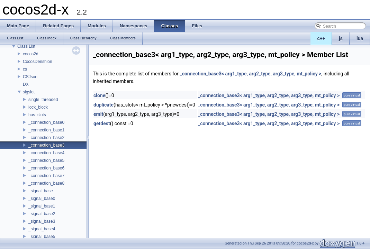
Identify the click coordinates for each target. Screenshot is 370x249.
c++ (321, 38)
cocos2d (30, 54)
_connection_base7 (46, 175)
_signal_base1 (41, 206)
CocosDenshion (37, 61)
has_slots (37, 114)
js (341, 38)
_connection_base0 (46, 122)
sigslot (29, 92)
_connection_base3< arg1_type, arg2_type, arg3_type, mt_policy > (250, 73)
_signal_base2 (41, 213)
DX (26, 84)
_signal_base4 (41, 229)
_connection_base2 (46, 137)
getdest (101, 123)
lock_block (38, 107)
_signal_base (40, 190)
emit (98, 114)
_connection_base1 (46, 130)
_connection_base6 (46, 168)
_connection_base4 (46, 152)
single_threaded (43, 99)
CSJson (30, 76)
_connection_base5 (46, 160)
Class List (26, 46)
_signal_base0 (41, 198)
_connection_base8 (46, 183)
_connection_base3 (46, 145)
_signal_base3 (41, 221)
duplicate (103, 105)
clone (99, 95)
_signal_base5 (41, 236)
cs (25, 69)
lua (360, 38)
